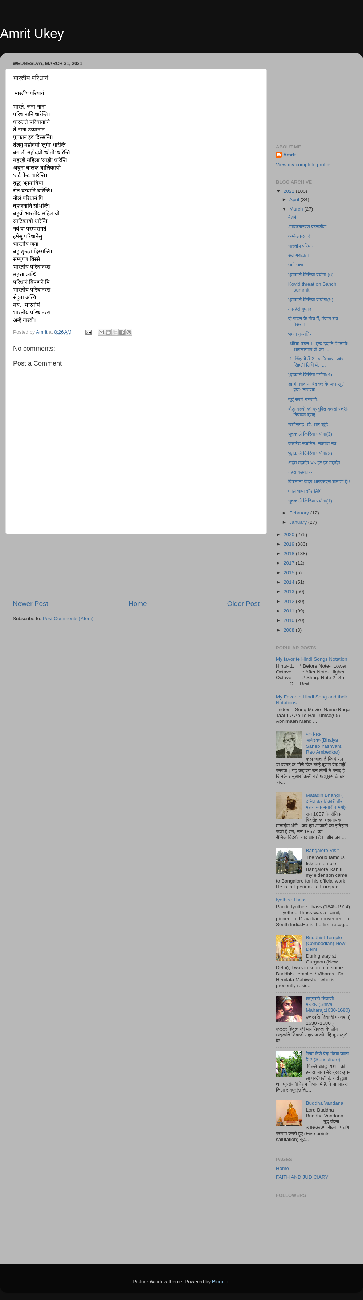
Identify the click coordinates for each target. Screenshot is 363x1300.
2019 (290, 544)
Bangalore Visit (322, 850)
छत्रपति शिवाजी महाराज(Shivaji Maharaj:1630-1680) (328, 1004)
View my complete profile (303, 164)
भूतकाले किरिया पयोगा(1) (310, 501)
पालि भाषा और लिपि (305, 491)
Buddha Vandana (324, 1103)
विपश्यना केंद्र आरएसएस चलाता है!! (319, 481)
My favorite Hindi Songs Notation (311, 659)
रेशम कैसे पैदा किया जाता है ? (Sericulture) (327, 1056)
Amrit (289, 155)
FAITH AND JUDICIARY (302, 1177)
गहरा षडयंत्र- (300, 472)
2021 (290, 191)
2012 (290, 601)
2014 (290, 582)
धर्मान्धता (295, 265)
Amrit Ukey (32, 33)
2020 (290, 534)
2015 (290, 572)
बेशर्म (292, 217)
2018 (290, 553)
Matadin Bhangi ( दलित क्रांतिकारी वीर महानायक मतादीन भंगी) (326, 801)
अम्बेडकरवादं (299, 236)
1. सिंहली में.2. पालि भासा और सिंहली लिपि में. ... (315, 361)
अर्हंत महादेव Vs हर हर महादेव (314, 462)
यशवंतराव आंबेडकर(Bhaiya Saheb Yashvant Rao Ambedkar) (323, 743)
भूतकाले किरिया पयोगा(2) (310, 453)
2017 (290, 563)
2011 (290, 611)
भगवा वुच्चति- (299, 334)
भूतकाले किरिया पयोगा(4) (310, 374)
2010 (290, 620)
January (298, 522)
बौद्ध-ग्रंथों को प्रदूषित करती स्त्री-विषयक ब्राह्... (318, 411)
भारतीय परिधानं (301, 246)
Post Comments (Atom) (68, 618)
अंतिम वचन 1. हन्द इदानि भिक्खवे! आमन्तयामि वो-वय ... (318, 346)
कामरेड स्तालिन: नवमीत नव (312, 443)
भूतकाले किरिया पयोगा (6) (311, 274)
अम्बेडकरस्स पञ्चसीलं (307, 226)
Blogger (220, 1281)
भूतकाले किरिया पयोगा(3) (310, 434)
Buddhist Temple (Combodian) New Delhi (325, 943)
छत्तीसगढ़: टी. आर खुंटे (308, 424)
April (295, 199)
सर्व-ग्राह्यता (298, 255)
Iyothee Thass (291, 899)
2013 (290, 591)
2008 (290, 630)
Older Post (243, 603)
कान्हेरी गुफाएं (299, 309)
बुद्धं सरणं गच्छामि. (303, 399)
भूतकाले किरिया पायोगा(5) (310, 299)
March (296, 209)
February (299, 512)
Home (138, 603)
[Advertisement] (136, 566)
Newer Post (30, 603)
